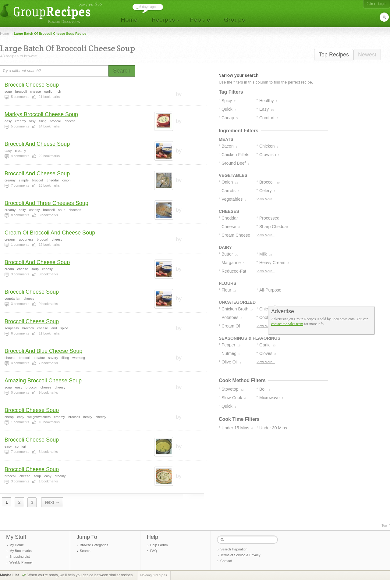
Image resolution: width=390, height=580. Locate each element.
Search (85, 551)
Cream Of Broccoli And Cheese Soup (50, 233)
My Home (16, 545)
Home (4, 33)
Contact (226, 561)
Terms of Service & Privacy (240, 555)
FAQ (153, 551)
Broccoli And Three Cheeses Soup (46, 203)
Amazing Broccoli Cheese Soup (43, 381)
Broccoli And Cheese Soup (37, 144)
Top (384, 525)
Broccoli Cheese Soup (32, 85)
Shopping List (19, 556)
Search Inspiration (233, 549)
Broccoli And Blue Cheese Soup (43, 351)
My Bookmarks (20, 551)
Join (370, 3)
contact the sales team (287, 324)
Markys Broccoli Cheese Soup (41, 114)
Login (382, 3)
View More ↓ (266, 199)
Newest (367, 55)
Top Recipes (334, 55)
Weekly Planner (21, 562)
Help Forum (159, 545)
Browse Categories (94, 545)
